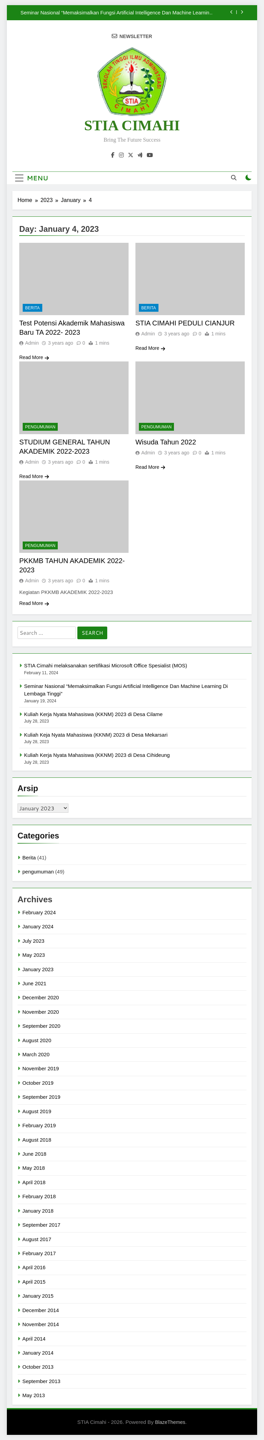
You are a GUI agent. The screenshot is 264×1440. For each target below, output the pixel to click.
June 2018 (34, 1154)
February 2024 (39, 912)
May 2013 (33, 1395)
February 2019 (39, 1125)
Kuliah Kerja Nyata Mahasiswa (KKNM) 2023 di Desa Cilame (93, 714)
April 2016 (33, 1267)
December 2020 (40, 997)
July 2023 (33, 941)
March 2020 (36, 1054)
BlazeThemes (170, 1422)
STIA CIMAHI (132, 125)
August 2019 (36, 1111)
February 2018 (39, 1196)
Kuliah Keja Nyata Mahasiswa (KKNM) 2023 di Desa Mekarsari (95, 735)
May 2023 (33, 955)
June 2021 (34, 983)
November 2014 (40, 1324)
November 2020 (40, 1012)
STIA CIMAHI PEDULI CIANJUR (185, 323)
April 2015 (33, 1282)
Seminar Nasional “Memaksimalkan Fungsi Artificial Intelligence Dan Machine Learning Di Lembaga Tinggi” (116, 12)
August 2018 (36, 1140)
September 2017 (41, 1225)
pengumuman (40, 427)
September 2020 (41, 1026)
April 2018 (33, 1182)
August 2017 (36, 1239)
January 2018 (38, 1211)
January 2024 (38, 926)
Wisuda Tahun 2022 (165, 442)
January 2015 (38, 1296)
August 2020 (36, 1040)
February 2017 (39, 1253)
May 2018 (33, 1168)
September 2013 (41, 1381)
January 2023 (38, 969)
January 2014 (38, 1353)
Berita (32, 308)
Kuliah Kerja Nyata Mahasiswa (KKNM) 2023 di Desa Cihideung (97, 755)
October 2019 (38, 1083)
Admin (32, 343)
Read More (34, 357)
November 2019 (40, 1068)
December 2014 (40, 1310)
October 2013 (38, 1367)
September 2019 (41, 1097)
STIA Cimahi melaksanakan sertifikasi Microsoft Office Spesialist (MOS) (105, 665)
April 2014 (33, 1339)
